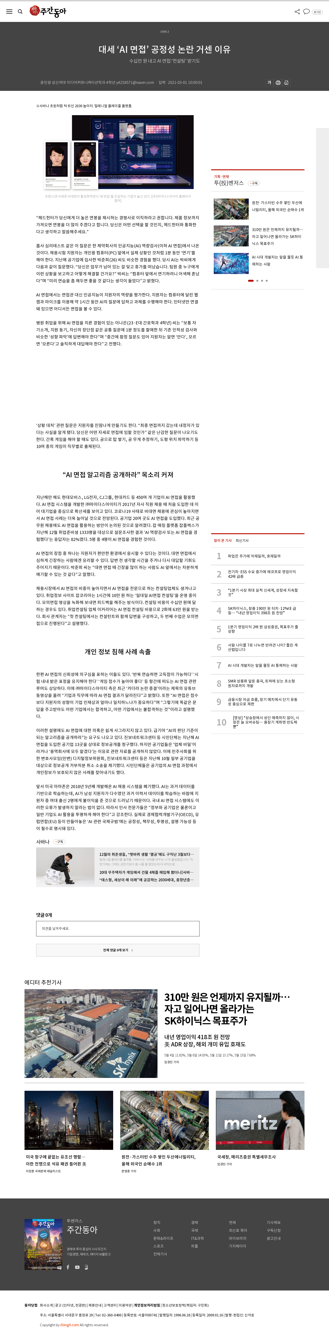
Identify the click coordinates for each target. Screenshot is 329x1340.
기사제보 (274, 1222)
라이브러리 (237, 1238)
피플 (194, 1246)
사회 (156, 1230)
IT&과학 (197, 1238)
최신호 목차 (238, 1230)
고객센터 (110, 1306)
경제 (194, 1222)
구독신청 (274, 1230)
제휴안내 (95, 1306)
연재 (232, 1222)
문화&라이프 (163, 1238)
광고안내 (274, 1238)
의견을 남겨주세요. (55, 928)
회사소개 (46, 1306)
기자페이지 (237, 1246)
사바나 (42, 842)
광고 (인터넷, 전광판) (70, 1306)
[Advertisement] (106, 384)
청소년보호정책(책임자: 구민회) (185, 1306)
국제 (194, 1230)
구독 (60, 842)
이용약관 (125, 1306)
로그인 (317, 12)
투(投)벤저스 (229, 183)
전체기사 (160, 1254)
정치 (156, 1222)
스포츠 (158, 1246)
